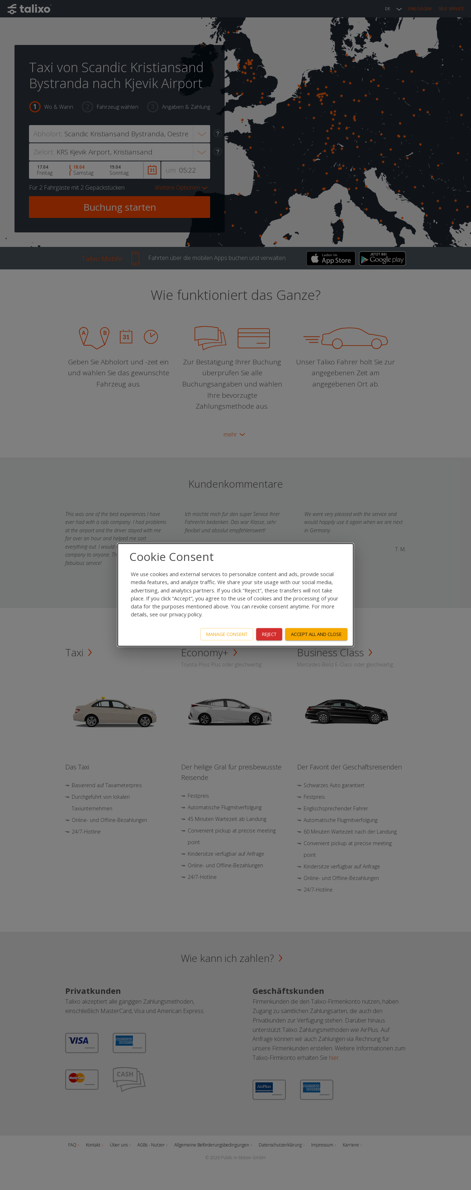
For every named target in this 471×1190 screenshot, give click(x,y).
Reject (269, 634)
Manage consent (226, 634)
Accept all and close (316, 634)
